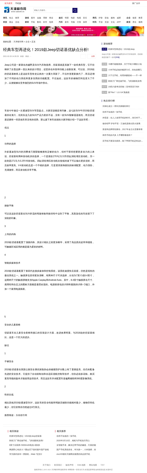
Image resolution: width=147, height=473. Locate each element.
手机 (33, 22)
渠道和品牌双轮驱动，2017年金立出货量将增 (122, 129)
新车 (67, 22)
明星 (67, 18)
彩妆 (107, 18)
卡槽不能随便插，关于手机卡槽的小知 (125, 64)
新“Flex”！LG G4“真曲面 (119, 92)
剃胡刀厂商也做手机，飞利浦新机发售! (26, 440)
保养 (85, 22)
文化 (113, 22)
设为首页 (8, 3)
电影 (73, 18)
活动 (17, 22)
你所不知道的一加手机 (66, 436)
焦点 (11, 18)
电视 (79, 18)
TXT (102, 465)
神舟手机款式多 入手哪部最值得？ (117, 135)
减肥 (119, 18)
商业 (51, 18)
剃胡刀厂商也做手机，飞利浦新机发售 (125, 81)
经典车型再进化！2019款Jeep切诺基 (25, 436)
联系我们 (58, 465)
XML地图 (81, 465)
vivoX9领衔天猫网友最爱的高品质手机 (73, 454)
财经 (27, 22)
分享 (93, 56)
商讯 (95, 18)
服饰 (113, 18)
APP (119, 22)
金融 (39, 18)
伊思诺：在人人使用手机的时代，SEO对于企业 (123, 118)
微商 (140, 22)
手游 (101, 22)
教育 (140, 18)
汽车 (61, 22)
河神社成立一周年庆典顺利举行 (116, 106)
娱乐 (61, 18)
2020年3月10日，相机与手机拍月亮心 (73, 440)
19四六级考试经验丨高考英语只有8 (123, 87)
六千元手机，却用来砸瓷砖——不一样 (125, 75)
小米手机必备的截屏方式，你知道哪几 (125, 70)
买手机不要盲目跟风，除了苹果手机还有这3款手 (123, 141)
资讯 (5, 18)
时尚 (95, 22)
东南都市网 (21, 415)
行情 (79, 22)
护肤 (101, 18)
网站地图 (93, 465)
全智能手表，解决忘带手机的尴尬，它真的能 (76, 445)
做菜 (134, 18)
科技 (5, 22)
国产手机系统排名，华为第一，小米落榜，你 (76, 449)
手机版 (18, 3)
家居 (128, 22)
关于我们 (46, 465)
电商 (51, 22)
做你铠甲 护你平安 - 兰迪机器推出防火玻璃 (121, 123)
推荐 (17, 18)
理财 (45, 18)
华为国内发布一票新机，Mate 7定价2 (25, 454)
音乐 (85, 18)
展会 (11, 22)
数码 (39, 22)
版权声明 (69, 465)
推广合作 (137, 4)
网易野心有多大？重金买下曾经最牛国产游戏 (29, 449)
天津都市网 (18, 42)
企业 (128, 18)
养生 (134, 22)
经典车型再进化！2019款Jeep (121, 49)
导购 (73, 22)
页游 (107, 22)
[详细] (117, 57)
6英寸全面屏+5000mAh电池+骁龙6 (24, 445)
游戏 (27, 18)
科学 (45, 22)
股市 (33, 18)
